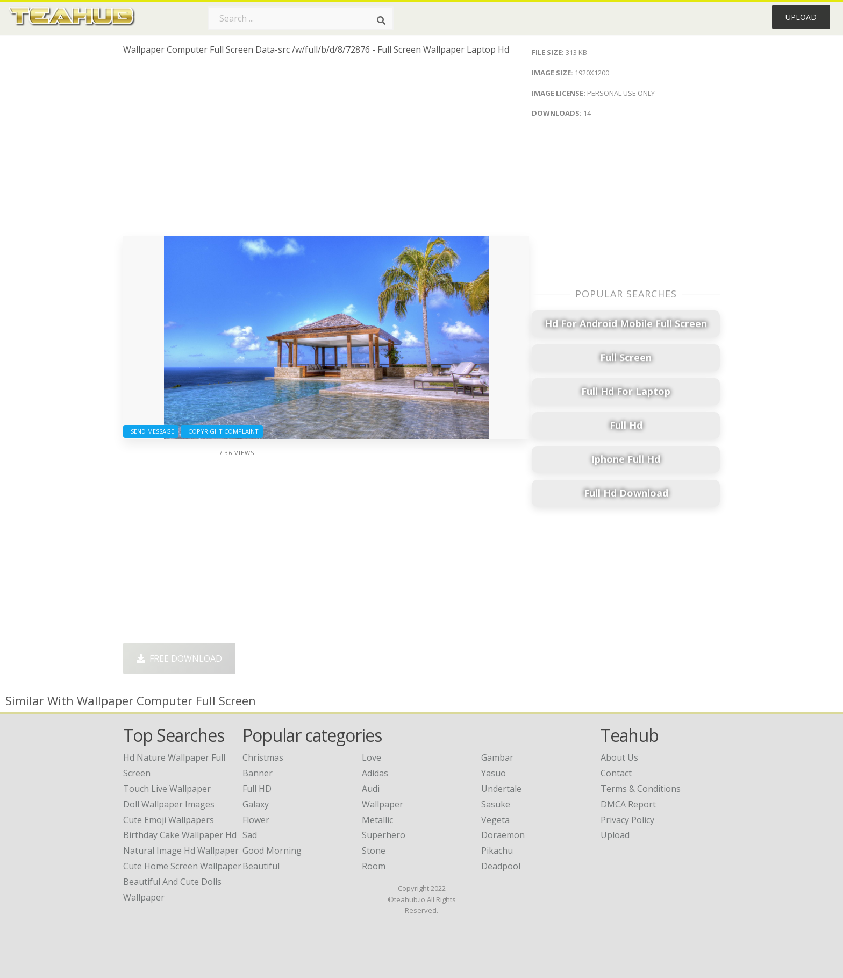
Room (373, 866)
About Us (619, 757)
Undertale (501, 789)
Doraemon (503, 835)
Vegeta (495, 820)
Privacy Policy (627, 820)
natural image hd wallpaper (181, 850)
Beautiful (261, 866)
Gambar (497, 757)
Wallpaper (382, 804)
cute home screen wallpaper (182, 866)
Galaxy (255, 804)
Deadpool (500, 866)
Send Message (150, 431)
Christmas (262, 757)
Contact (616, 773)
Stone (373, 850)
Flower (255, 820)
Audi (371, 789)
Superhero (383, 835)
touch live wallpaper (167, 789)
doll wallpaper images (169, 804)
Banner (257, 773)
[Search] (381, 20)
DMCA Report (628, 804)
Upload (801, 17)
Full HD (257, 789)
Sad (249, 835)
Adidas (375, 773)
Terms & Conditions (641, 789)
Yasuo (493, 773)
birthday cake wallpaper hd (180, 835)
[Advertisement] (326, 149)
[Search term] (301, 18)
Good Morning (272, 850)
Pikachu (497, 850)
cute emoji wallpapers (168, 820)
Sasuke (495, 804)
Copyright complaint (222, 431)
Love (371, 757)
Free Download (179, 658)
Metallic (377, 820)
